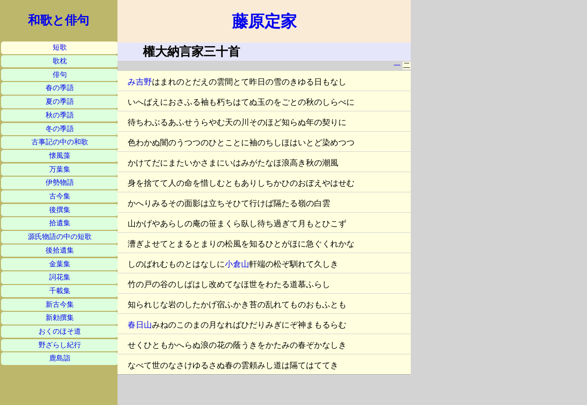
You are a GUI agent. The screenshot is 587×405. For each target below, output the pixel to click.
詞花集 (59, 277)
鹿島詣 (59, 358)
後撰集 (59, 210)
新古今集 (60, 304)
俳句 (60, 74)
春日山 (140, 324)
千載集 (59, 291)
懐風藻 (59, 155)
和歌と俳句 (58, 20)
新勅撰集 (60, 317)
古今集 (59, 196)
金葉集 (59, 264)
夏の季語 (60, 101)
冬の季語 (60, 129)
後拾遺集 (60, 250)
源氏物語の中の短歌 (60, 236)
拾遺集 (59, 223)
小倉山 (237, 264)
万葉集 (59, 169)
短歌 (60, 47)
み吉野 (140, 81)
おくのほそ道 (59, 331)
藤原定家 (264, 21)
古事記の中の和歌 (59, 142)
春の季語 (60, 88)
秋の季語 (60, 115)
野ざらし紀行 (59, 345)
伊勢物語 (60, 182)
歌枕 (60, 61)
